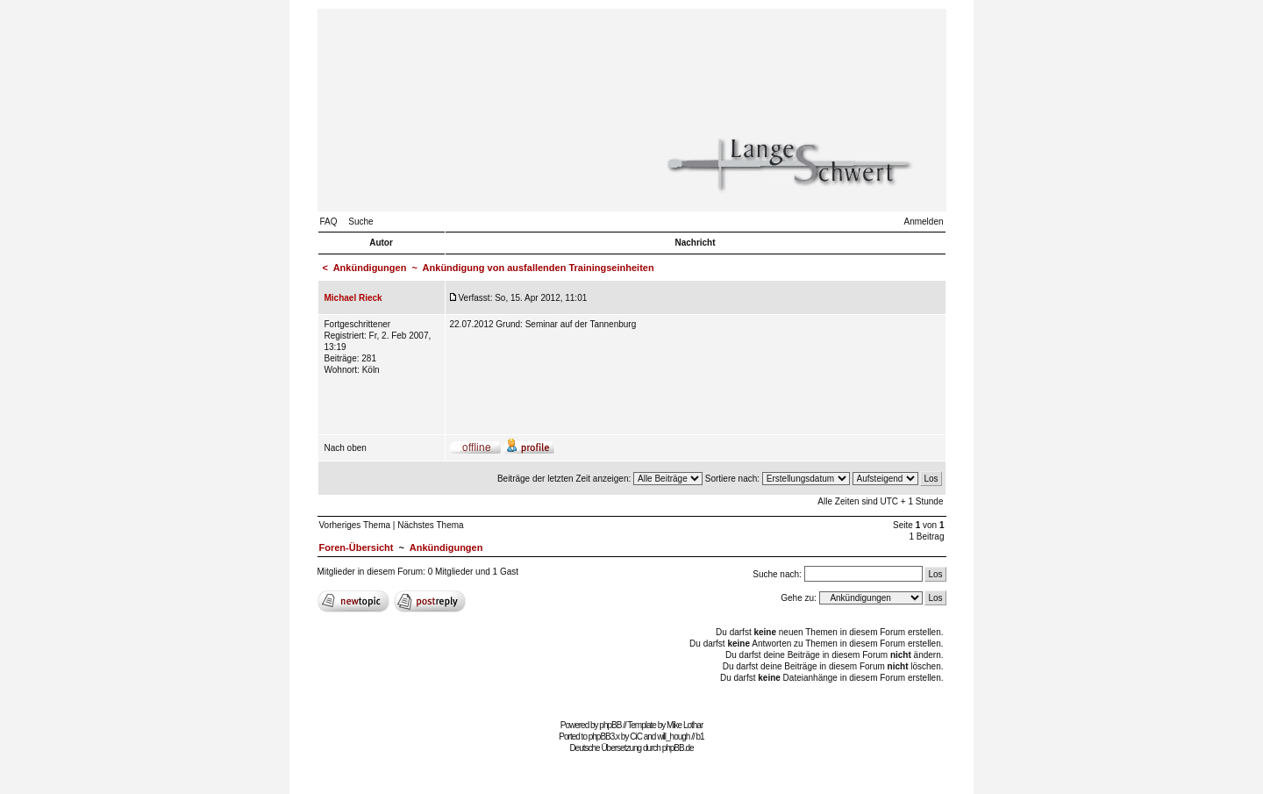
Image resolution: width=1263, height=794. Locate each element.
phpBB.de (678, 748)
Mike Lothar (685, 725)
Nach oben (346, 448)
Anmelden (923, 221)
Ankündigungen (370, 267)
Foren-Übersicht (356, 547)
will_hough (673, 736)
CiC (636, 736)
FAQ (329, 221)
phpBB (610, 725)
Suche (360, 221)
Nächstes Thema (430, 525)
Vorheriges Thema (355, 525)
